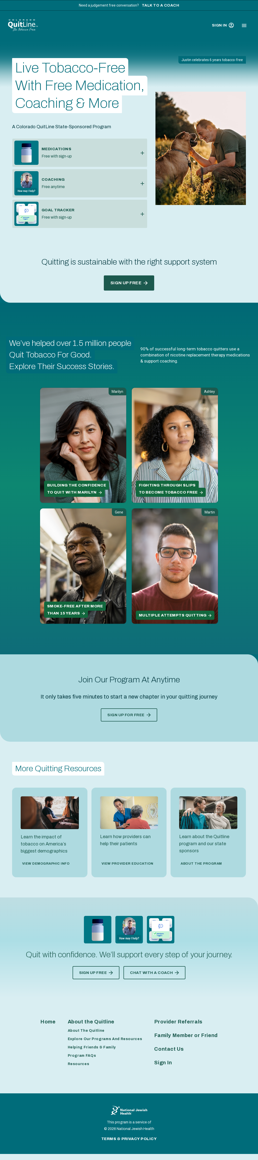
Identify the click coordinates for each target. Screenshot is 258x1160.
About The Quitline (86, 1031)
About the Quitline (91, 1021)
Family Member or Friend (186, 1035)
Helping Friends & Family (92, 1047)
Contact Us (169, 1049)
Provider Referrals (178, 1021)
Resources (78, 1064)
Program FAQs (82, 1056)
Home (48, 1021)
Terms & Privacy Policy (129, 1139)
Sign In (223, 25)
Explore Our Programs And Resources (105, 1039)
